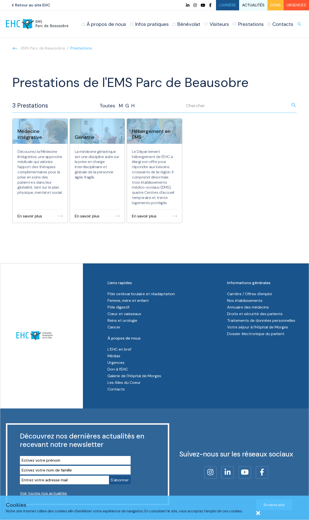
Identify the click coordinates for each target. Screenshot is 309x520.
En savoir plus (274, 505)
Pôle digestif (118, 307)
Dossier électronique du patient (255, 333)
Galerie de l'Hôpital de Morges (134, 375)
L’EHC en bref (119, 349)
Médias (114, 355)
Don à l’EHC (118, 369)
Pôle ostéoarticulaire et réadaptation (142, 293)
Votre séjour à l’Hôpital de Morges (257, 327)
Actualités (253, 5)
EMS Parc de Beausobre (43, 48)
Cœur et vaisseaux (124, 313)
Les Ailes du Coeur (124, 382)
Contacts (116, 389)
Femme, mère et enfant (129, 300)
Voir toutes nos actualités (43, 493)
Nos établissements (245, 300)
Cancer (114, 327)
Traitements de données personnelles (261, 320)
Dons (275, 5)
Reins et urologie (122, 320)
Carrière (227, 5)
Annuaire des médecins (248, 307)
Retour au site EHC (30, 5)
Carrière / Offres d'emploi (249, 293)
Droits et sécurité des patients (255, 313)
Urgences (296, 5)
